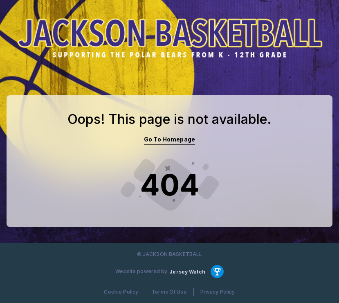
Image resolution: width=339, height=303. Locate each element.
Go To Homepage (169, 139)
